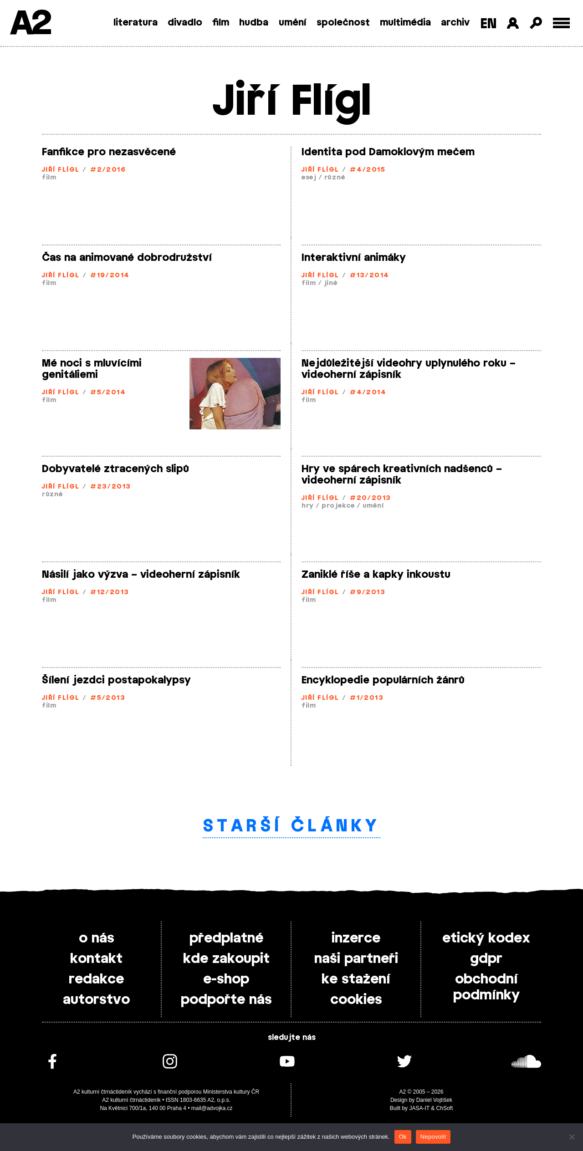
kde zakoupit (226, 959)
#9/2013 (367, 592)
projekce (338, 506)
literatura (135, 23)
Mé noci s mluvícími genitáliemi (92, 369)
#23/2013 (110, 487)
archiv (455, 23)
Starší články (292, 826)
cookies (356, 999)
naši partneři (356, 959)
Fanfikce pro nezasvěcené (109, 152)
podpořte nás (226, 999)
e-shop (226, 979)
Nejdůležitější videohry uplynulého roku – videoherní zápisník (409, 369)
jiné (331, 283)
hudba (253, 23)
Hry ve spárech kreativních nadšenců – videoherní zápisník (402, 475)
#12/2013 (109, 592)
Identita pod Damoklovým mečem (388, 152)
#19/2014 (110, 276)
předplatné (226, 938)
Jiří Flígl (60, 170)
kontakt (96, 959)
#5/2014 (108, 393)
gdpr (486, 959)
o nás (96, 938)
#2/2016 (108, 170)
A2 (30, 24)
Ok (403, 1136)
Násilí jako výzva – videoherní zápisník (141, 574)
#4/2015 (367, 170)
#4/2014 (368, 393)
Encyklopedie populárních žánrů (383, 680)
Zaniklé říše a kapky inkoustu (376, 574)
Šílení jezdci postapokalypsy (116, 680)
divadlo (185, 23)
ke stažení (356, 979)
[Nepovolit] (571, 1136)
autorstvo (96, 999)
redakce (96, 979)
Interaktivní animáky (354, 257)
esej (309, 178)
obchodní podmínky (486, 987)
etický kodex (486, 938)
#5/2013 (107, 698)
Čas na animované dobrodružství (127, 257)
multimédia (405, 23)
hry (308, 506)
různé (334, 178)
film (220, 23)
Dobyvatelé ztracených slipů (115, 469)
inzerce (356, 938)
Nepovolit (433, 1136)
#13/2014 (369, 276)
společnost (343, 23)
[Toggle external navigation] (561, 23)
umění (293, 23)
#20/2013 (370, 498)
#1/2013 (367, 698)
